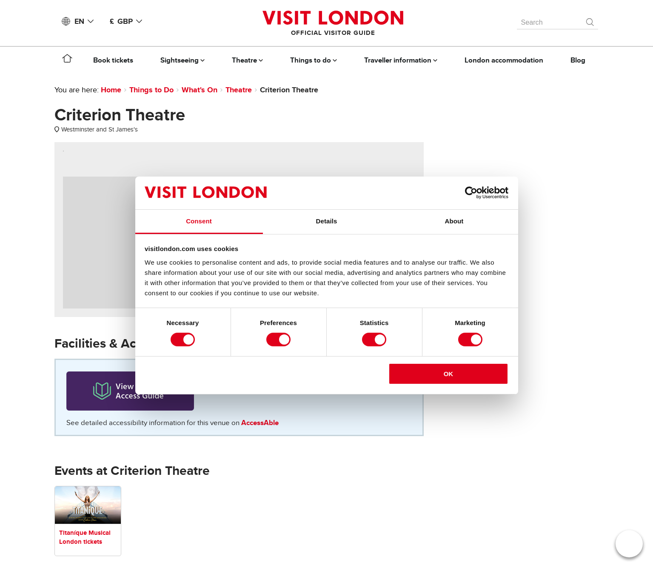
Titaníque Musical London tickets (85, 537)
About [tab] (454, 221)
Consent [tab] (199, 221)
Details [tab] (326, 221)
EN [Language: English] (85, 21)
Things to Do (151, 89)
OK (448, 373)
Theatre (238, 89)
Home (111, 89)
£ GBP (127, 21)
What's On (199, 89)
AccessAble (260, 422)
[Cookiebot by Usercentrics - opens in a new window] (471, 192)
